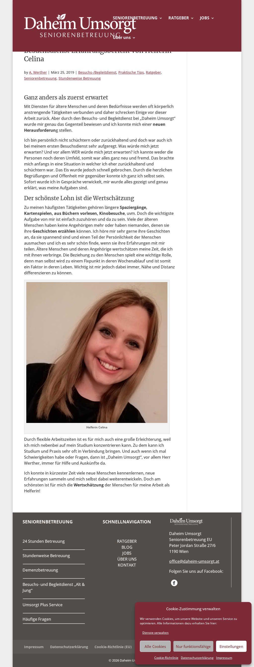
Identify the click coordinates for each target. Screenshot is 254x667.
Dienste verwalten (155, 633)
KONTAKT (127, 565)
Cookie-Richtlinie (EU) (113, 646)
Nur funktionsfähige (193, 646)
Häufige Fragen (37, 619)
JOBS (204, 18)
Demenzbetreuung (40, 570)
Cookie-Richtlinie (166, 658)
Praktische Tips (131, 72)
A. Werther (38, 72)
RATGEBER (178, 18)
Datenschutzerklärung (197, 658)
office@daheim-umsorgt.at (194, 561)
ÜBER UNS (127, 559)
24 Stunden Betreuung (44, 541)
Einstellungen (231, 646)
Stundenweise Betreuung (80, 78)
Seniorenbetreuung (40, 78)
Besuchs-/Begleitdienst (97, 72)
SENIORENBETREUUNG (135, 18)
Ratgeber (153, 72)
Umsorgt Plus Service (43, 604)
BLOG (127, 547)
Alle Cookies (155, 646)
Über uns (122, 37)
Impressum (224, 658)
